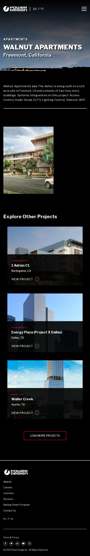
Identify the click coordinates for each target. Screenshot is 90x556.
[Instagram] (29, 544)
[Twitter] (11, 544)
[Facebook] (5, 544)
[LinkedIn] (17, 544)
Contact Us (9, 510)
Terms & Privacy (11, 537)
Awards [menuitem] (7, 481)
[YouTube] (23, 544)
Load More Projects (45, 435)
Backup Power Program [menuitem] (16, 504)
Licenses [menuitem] (8, 493)
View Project (22, 279)
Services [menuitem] (8, 499)
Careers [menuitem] (7, 487)
